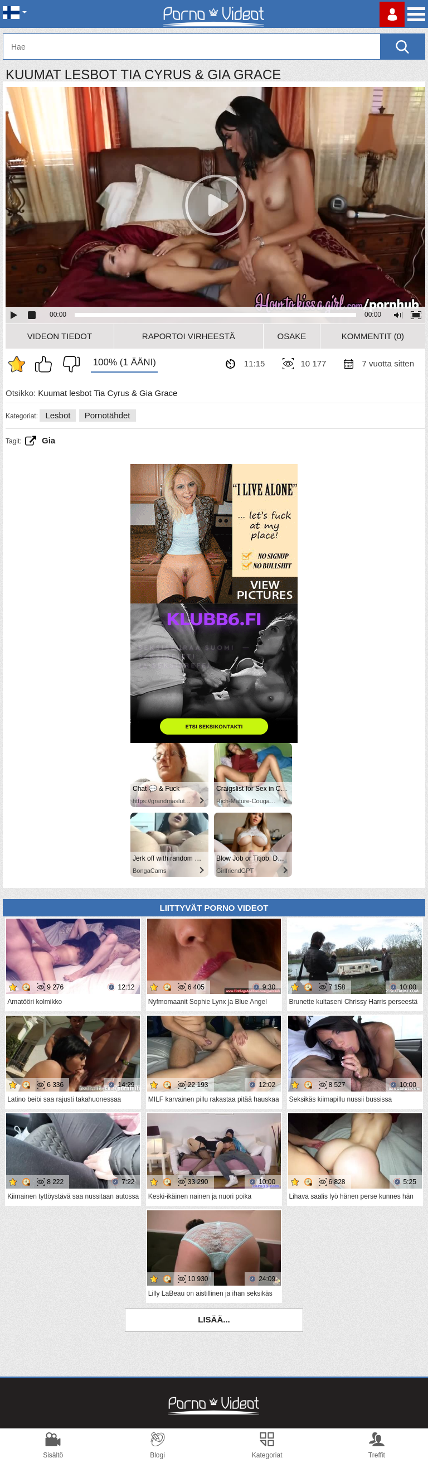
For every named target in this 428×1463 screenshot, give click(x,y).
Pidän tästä (46, 364)
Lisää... (214, 1319)
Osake (291, 336)
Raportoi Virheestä (188, 336)
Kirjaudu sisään (392, 14)
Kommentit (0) (373, 336)
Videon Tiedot (59, 336)
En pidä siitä (68, 364)
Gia (48, 440)
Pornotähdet (107, 415)
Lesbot (57, 415)
